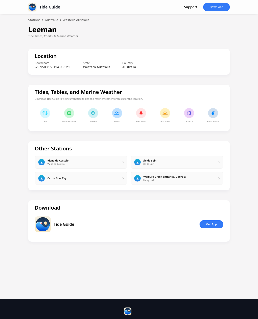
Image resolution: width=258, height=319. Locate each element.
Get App (211, 224)
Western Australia (76, 20)
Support (190, 7)
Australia (51, 20)
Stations (34, 20)
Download (216, 7)
